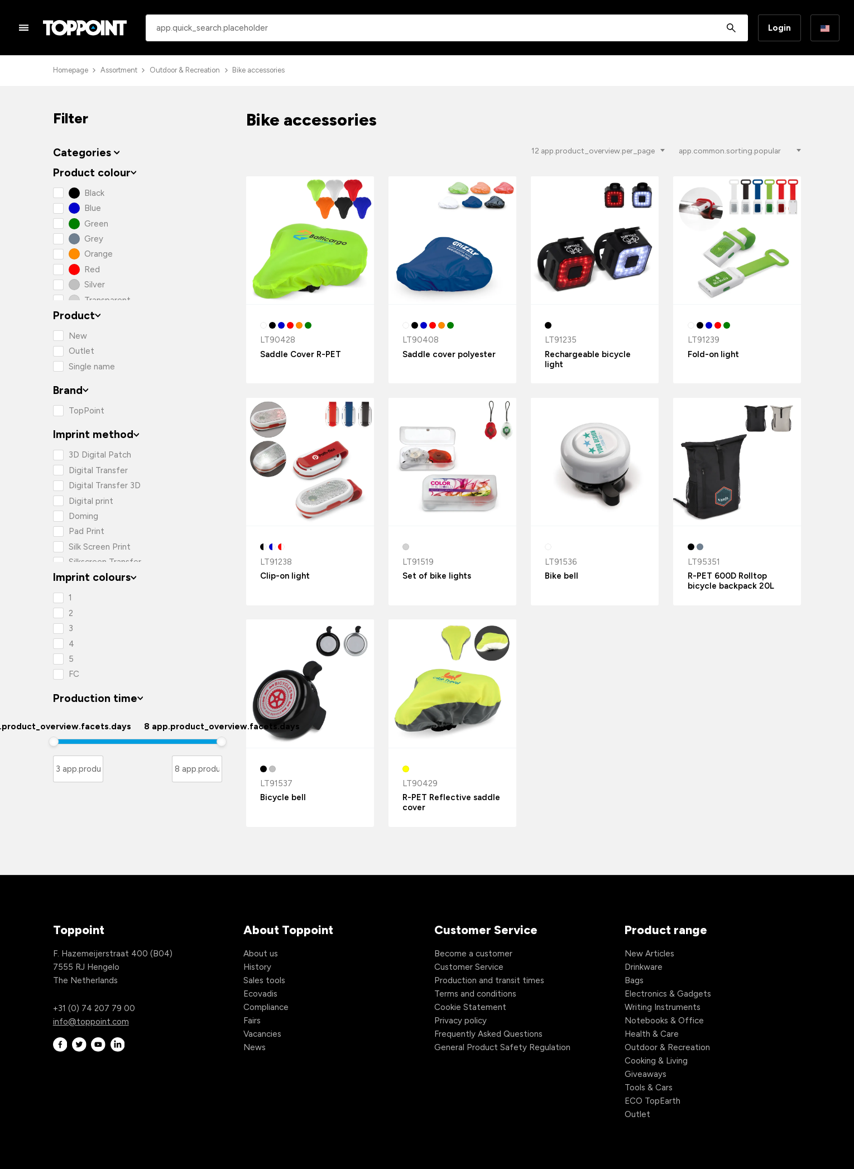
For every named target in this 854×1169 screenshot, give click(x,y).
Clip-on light (285, 576)
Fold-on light (713, 354)
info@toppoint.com (91, 1022)
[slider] (54, 742)
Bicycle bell (283, 797)
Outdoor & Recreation (185, 70)
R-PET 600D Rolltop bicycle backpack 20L (731, 581)
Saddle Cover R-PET (300, 354)
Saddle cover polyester (449, 354)
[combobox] (447, 28)
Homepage (70, 70)
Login (779, 28)
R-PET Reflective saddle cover (451, 802)
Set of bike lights (436, 576)
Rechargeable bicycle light (588, 359)
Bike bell (561, 576)
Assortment (118, 70)
